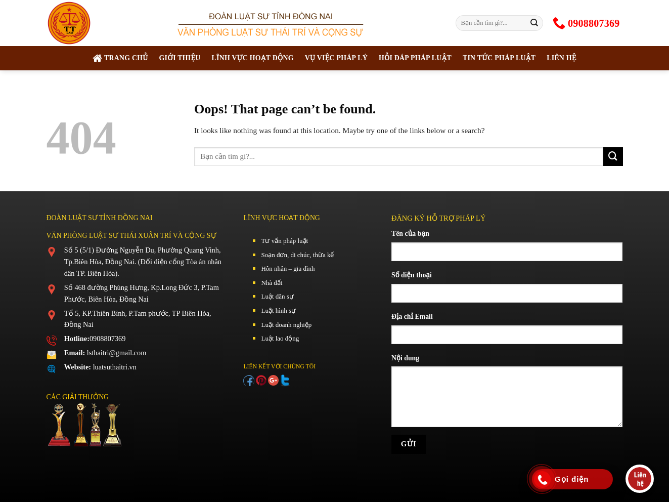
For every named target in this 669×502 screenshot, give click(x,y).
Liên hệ (561, 58)
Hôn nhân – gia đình (288, 268)
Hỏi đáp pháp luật (415, 58)
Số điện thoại (411, 275)
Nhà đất (271, 282)
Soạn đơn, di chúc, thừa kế (297, 255)
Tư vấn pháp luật (284, 240)
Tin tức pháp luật (499, 58)
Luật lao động (280, 338)
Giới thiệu (179, 58)
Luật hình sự (278, 310)
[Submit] (534, 23)
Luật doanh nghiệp (286, 324)
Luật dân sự (277, 296)
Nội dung (405, 358)
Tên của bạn (410, 233)
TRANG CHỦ (120, 58)
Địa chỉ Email (412, 316)
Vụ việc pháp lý (336, 58)
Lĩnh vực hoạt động (253, 58)
